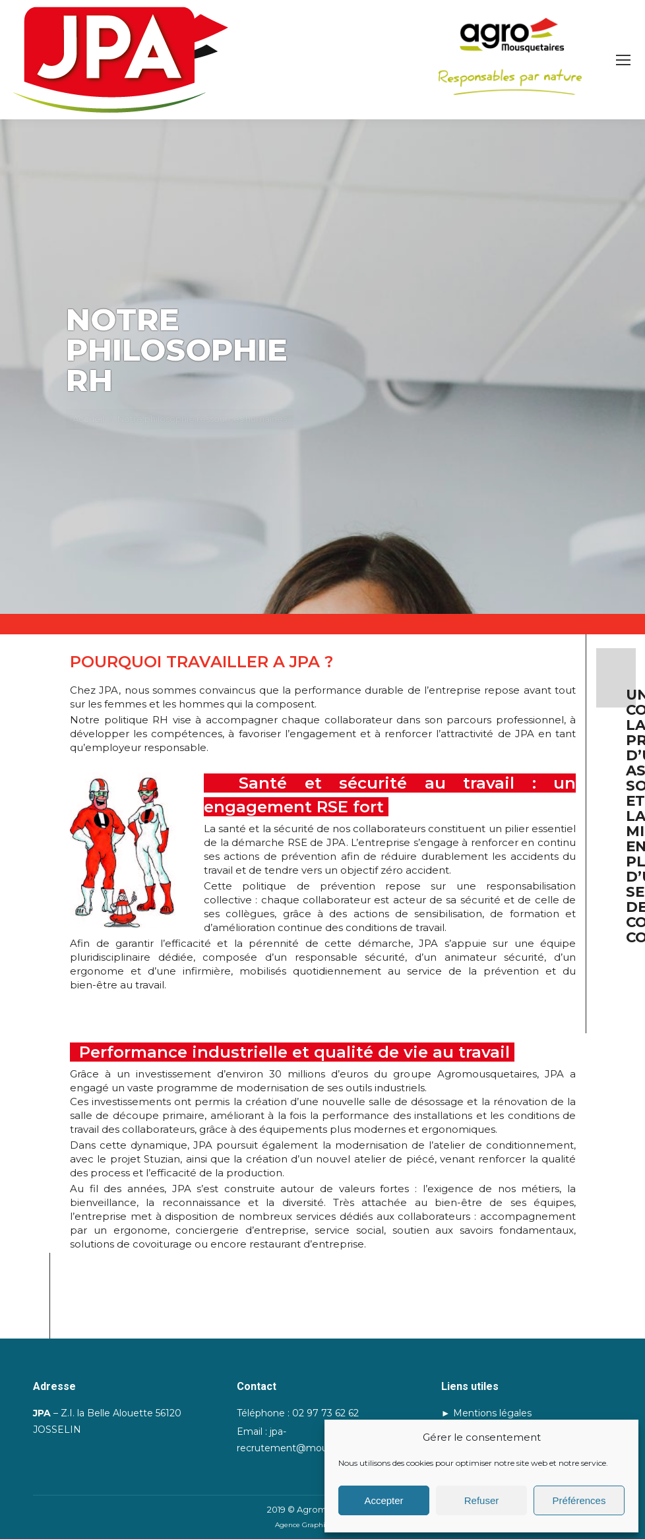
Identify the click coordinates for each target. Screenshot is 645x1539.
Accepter (383, 1500)
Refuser (481, 1500)
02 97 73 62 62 (325, 1413)
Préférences (579, 1500)
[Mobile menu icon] (623, 60)
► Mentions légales (486, 1413)
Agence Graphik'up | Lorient (322, 1525)
